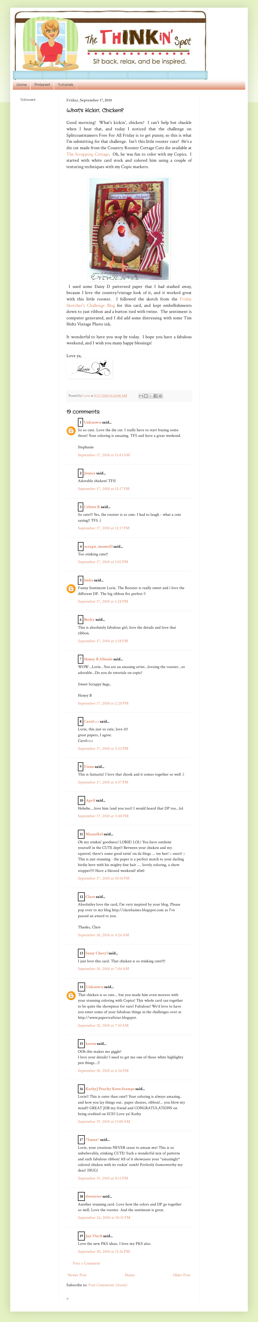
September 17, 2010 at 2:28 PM (103, 703)
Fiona (89, 766)
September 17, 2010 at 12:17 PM (104, 489)
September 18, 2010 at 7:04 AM (103, 969)
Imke (88, 580)
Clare (90, 896)
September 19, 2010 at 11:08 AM (104, 1121)
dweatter (94, 1196)
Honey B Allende (98, 659)
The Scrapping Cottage (87, 154)
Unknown (92, 422)
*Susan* (92, 1139)
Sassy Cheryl (97, 953)
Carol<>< (91, 721)
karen (91, 1043)
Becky (89, 619)
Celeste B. (92, 507)
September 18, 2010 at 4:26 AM (103, 935)
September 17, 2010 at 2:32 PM (103, 748)
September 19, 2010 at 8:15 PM (103, 1178)
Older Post (181, 1275)
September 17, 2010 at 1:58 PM (103, 641)
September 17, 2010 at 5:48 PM (103, 816)
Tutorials (65, 84)
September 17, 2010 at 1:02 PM (103, 562)
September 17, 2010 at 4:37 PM (103, 782)
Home (21, 84)
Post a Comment (86, 1263)
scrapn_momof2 (98, 546)
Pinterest (42, 84)
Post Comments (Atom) (107, 1285)
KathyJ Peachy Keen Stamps (110, 1089)
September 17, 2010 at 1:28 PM (103, 601)
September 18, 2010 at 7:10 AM (103, 1025)
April (90, 800)
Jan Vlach (94, 1236)
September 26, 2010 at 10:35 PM (104, 1217)
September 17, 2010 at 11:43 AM (104, 455)
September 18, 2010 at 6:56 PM (103, 1070)
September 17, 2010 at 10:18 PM (104, 878)
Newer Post (77, 1275)
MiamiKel (94, 834)
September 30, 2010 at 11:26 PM (104, 1251)
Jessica (90, 473)
